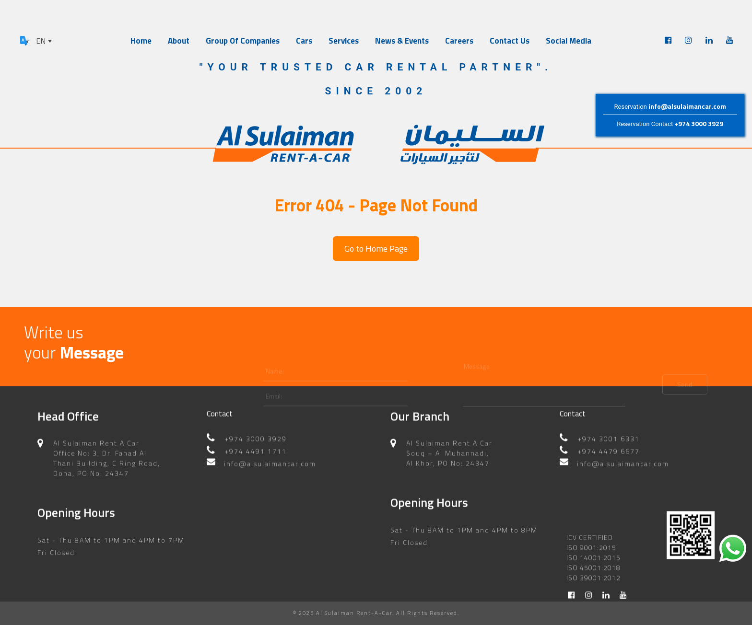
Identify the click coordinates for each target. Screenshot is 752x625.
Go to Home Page (376, 248)
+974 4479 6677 (609, 440)
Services (344, 41)
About (178, 41)
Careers (459, 41)
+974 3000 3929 (698, 123)
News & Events (402, 41)
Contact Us (509, 41)
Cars (304, 41)
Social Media (568, 41)
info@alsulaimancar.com (687, 106)
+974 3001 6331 (609, 427)
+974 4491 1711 (256, 440)
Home (141, 41)
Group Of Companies (243, 41)
